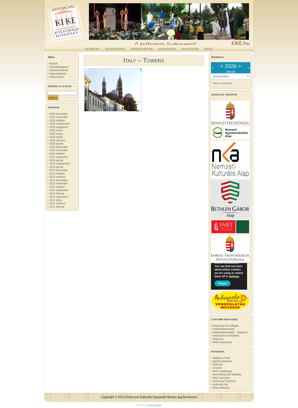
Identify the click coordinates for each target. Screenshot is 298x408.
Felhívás (217, 364)
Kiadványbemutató (223, 328)
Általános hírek (221, 357)
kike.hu (75, 41)
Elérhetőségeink (58, 66)
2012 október (57, 186)
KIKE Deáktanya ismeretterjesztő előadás (226, 373)
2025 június (56, 130)
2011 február (56, 206)
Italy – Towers (143, 60)
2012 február (56, 193)
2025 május (56, 133)
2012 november (58, 183)
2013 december (58, 170)
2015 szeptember (59, 163)
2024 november (58, 150)
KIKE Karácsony (222, 342)
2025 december (58, 113)
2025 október (57, 120)
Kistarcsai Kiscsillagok (225, 325)
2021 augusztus (58, 156)
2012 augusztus (58, 190)
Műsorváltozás (221, 387)
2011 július (55, 200)
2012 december (58, 180)
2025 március (57, 140)
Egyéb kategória (222, 361)
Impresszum (56, 76)
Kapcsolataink (57, 73)
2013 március (57, 176)
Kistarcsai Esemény (224, 381)
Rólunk (53, 63)
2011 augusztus (58, 196)
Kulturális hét (220, 384)
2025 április (56, 136)
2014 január (56, 166)
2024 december (58, 147)
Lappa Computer (154, 405)
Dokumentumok (58, 70)
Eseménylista (221, 76)
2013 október (57, 173)
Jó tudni (217, 367)
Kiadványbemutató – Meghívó (230, 332)
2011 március (57, 203)
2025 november (58, 117)
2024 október (57, 153)
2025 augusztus (58, 127)
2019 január (56, 160)
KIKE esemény (221, 377)
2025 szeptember (59, 123)
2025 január (56, 143)
